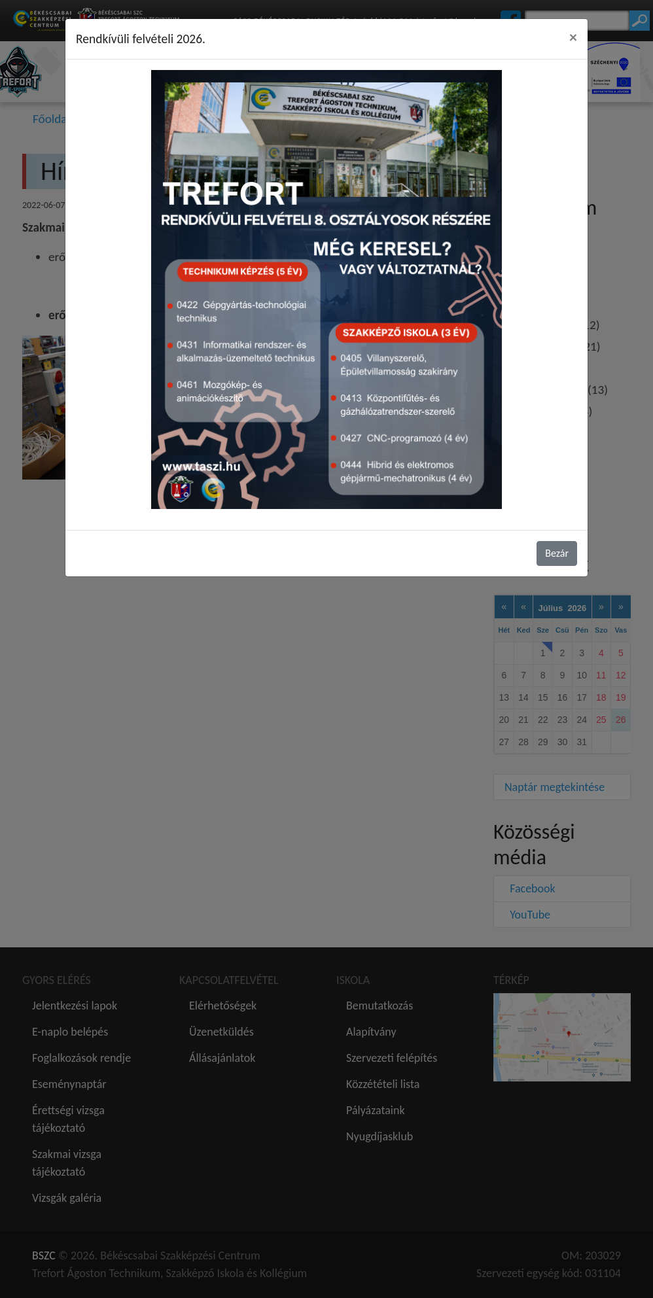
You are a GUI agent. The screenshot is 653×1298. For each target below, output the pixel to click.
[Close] (573, 37)
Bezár (557, 553)
